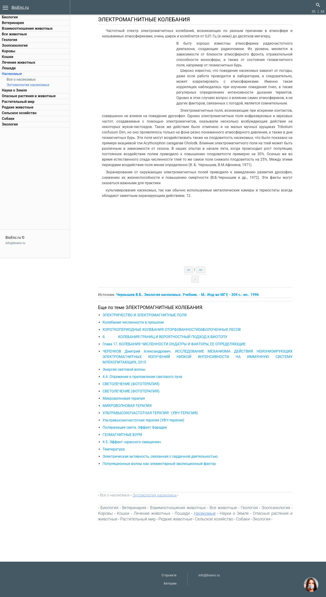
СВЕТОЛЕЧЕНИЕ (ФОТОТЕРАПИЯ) (131, 384)
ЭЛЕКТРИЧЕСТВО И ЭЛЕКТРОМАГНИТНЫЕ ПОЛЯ (145, 315)
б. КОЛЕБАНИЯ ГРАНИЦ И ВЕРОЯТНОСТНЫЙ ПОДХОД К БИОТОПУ (165, 337)
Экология (10, 124)
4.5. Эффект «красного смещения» (132, 442)
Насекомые (12, 74)
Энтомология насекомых (28, 85)
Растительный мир (18, 101)
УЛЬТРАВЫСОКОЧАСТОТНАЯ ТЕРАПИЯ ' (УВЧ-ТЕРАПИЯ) (150, 413)
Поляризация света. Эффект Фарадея (135, 427)
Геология (9, 40)
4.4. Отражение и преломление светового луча (142, 377)
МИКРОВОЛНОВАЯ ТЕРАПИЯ (127, 406)
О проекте (169, 575)
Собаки (8, 118)
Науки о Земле (14, 90)
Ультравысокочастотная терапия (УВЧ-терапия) (143, 420)
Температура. (114, 449)
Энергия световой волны (124, 369)
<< (313, 11)
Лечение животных (18, 62)
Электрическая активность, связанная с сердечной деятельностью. (161, 456)
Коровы (8, 51)
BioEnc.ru (20, 7)
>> (322, 11)
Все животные (14, 34)
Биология (10, 17)
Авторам (169, 583)
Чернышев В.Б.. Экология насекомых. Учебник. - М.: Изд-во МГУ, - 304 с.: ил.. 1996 (187, 294)
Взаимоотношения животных (27, 28)
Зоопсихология (15, 45)
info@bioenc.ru (15, 243)
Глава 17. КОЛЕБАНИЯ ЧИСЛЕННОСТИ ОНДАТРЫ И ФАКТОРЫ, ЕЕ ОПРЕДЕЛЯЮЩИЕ (174, 344)
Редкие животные (17, 107)
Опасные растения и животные (29, 96)
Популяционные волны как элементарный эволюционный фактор (159, 464)
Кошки (7, 57)
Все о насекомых (21, 79)
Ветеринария (13, 23)
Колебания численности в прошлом (133, 322)
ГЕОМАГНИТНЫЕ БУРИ (122, 435)
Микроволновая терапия (124, 398)
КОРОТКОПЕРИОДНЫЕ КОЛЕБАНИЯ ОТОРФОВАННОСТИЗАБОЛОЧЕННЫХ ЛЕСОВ (172, 329)
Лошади (9, 68)
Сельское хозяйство (19, 113)
